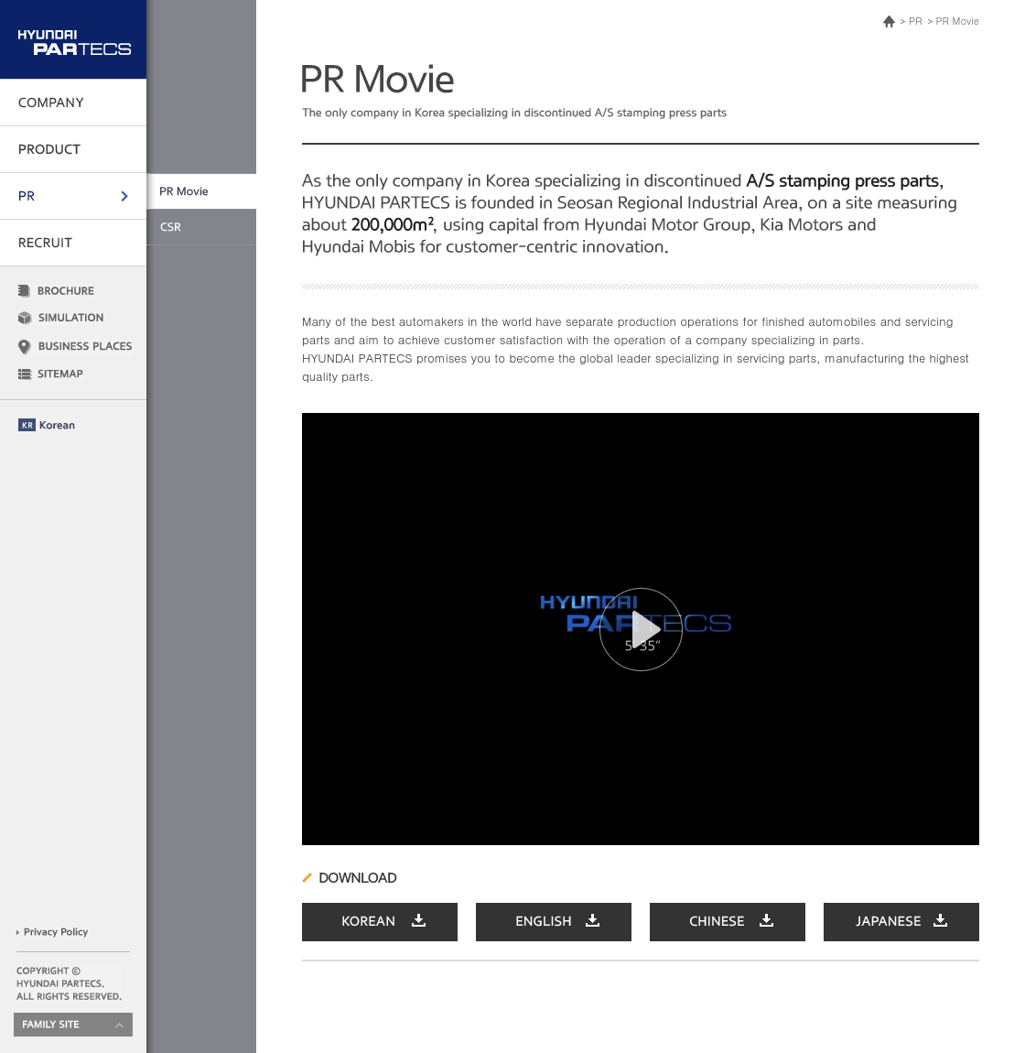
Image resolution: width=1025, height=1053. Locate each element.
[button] (641, 629)
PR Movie (957, 21)
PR (915, 21)
